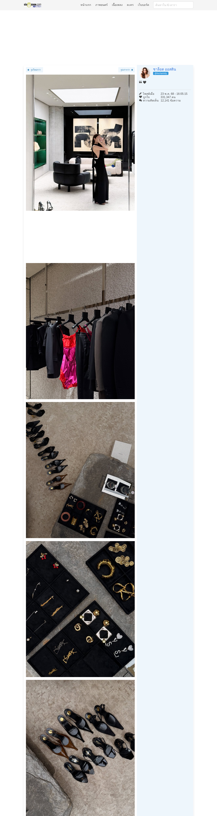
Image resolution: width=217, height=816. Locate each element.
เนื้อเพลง (117, 4)
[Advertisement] (109, 37)
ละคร (130, 4)
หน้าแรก (86, 4)
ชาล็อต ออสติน (164, 69)
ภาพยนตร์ (101, 4)
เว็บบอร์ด (143, 4)
